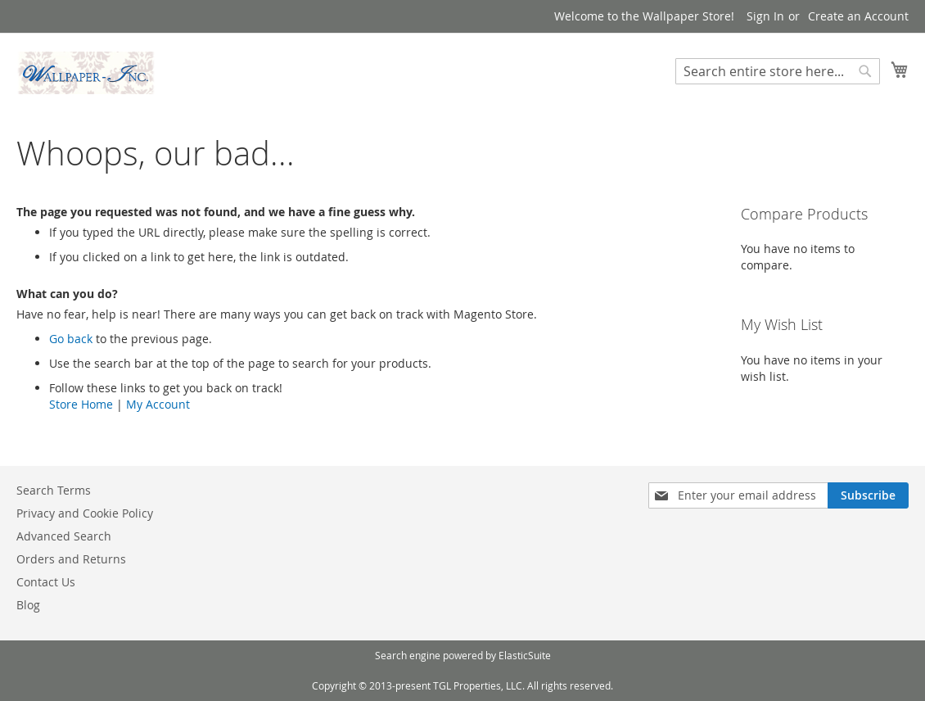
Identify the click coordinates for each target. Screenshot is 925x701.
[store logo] (86, 73)
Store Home (81, 404)
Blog (28, 605)
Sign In (765, 16)
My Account (158, 404)
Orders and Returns (71, 559)
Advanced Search (63, 536)
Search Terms (53, 490)
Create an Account (858, 16)
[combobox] (777, 71)
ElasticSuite (525, 655)
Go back (70, 338)
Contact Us (45, 582)
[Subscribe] (868, 495)
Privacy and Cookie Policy (84, 513)
